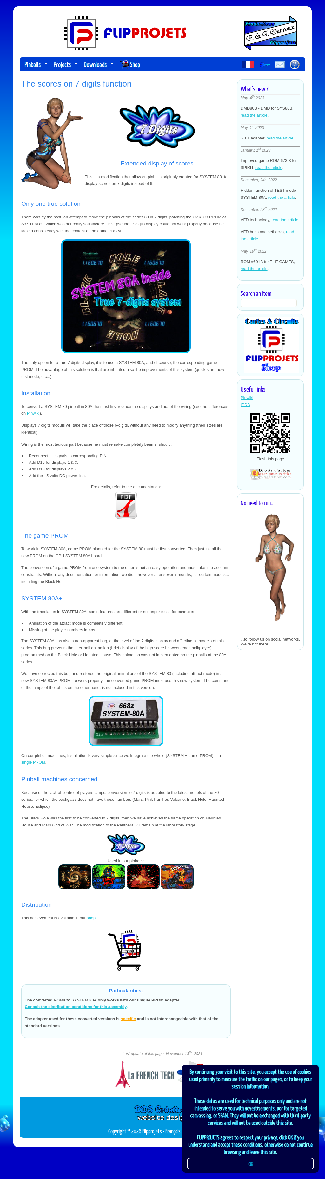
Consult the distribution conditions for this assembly (75, 1006)
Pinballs (35, 64)
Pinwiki (247, 397)
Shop (130, 65)
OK (250, 1163)
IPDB (245, 404)
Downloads (98, 64)
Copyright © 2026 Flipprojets (135, 1131)
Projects (65, 64)
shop (91, 918)
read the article (254, 115)
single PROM (33, 762)
